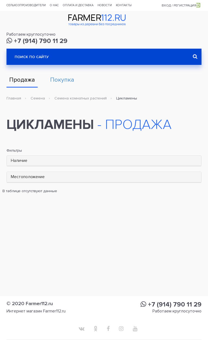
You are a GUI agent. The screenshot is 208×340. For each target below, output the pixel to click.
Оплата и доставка (78, 5)
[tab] (104, 161)
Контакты (124, 5)
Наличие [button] (19, 160)
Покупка (62, 80)
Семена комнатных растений (80, 98)
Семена (38, 98)
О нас (54, 5)
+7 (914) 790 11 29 (36, 41)
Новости (105, 5)
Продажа (22, 80)
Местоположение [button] (28, 176)
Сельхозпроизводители (26, 5)
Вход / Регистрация (181, 6)
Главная (13, 98)
